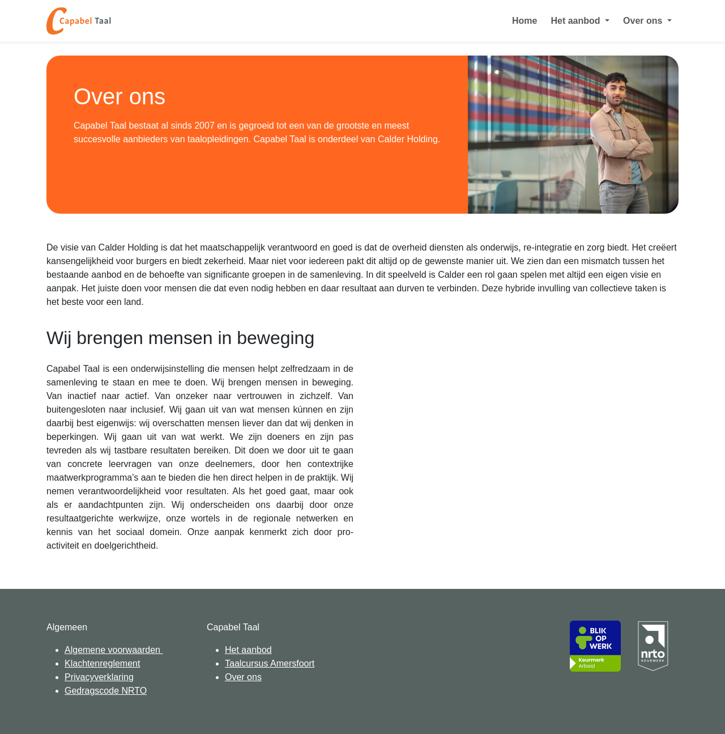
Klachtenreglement (102, 663)
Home (524, 21)
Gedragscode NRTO (106, 690)
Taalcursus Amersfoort (269, 663)
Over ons (243, 677)
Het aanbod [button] (577, 21)
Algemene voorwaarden (114, 650)
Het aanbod (248, 650)
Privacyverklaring (99, 677)
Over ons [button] (644, 21)
